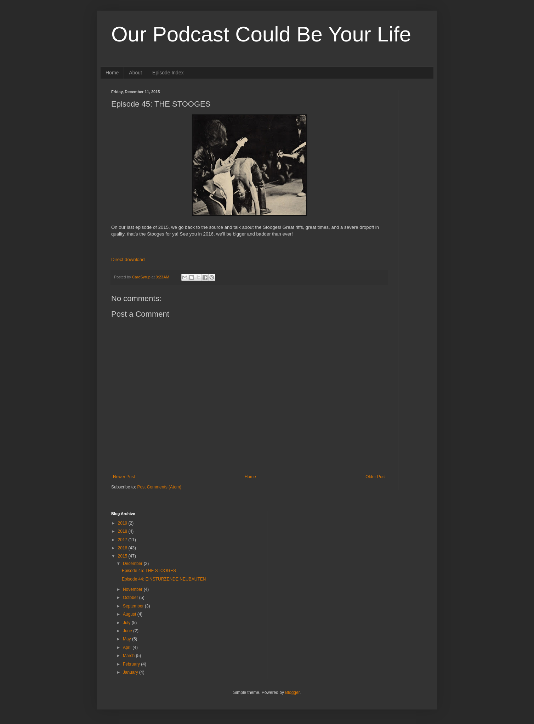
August (130, 614)
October (131, 597)
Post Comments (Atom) (159, 487)
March (129, 655)
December (133, 563)
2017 (123, 539)
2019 (123, 523)
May (127, 639)
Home (112, 72)
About (135, 72)
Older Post (375, 476)
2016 (123, 547)
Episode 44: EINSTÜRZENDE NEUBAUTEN (164, 579)
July (127, 622)
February (132, 664)
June (128, 630)
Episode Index (168, 72)
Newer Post (124, 476)
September (134, 606)
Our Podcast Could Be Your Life (261, 34)
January (131, 672)
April (127, 647)
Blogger (292, 692)
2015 (123, 556)
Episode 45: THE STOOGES (149, 570)
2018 (123, 531)
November (133, 589)
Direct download (128, 259)
